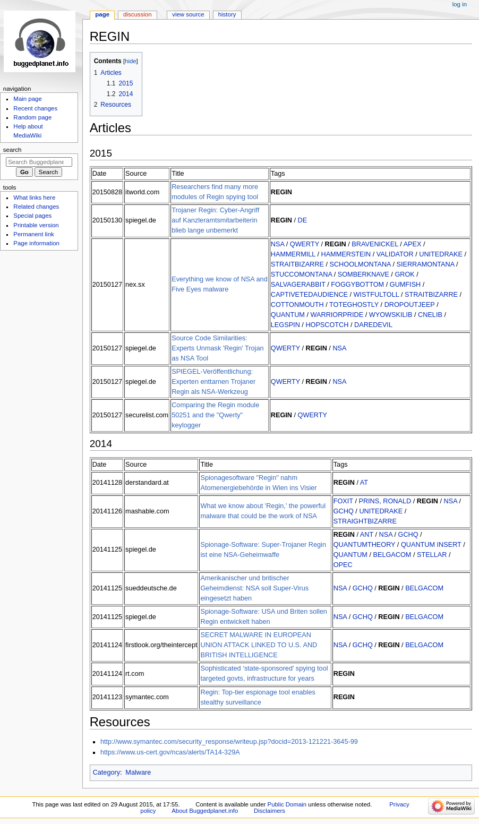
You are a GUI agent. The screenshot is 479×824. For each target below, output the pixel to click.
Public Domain (287, 804)
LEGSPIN (285, 325)
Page (102, 14)
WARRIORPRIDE (337, 315)
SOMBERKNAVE (363, 274)
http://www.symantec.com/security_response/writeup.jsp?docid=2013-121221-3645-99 (229, 741)
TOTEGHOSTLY (354, 304)
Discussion (137, 14)
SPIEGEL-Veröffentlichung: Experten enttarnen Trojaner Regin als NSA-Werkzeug (213, 382)
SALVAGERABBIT (298, 284)
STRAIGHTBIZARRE (365, 521)
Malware (138, 772)
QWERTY (304, 244)
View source (188, 14)
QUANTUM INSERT (431, 544)
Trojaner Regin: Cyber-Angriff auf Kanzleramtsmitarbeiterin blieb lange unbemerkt (215, 220)
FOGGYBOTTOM (357, 284)
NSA (277, 244)
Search (12, 150)
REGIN (281, 192)
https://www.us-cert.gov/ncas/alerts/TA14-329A (170, 752)
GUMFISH (405, 284)
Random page (32, 117)
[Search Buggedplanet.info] (39, 162)
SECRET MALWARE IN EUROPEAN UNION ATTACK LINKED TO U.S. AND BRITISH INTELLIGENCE (258, 645)
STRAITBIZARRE (297, 264)
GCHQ (343, 511)
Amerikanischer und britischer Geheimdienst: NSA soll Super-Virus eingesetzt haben (254, 588)
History (227, 14)
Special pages (32, 215)
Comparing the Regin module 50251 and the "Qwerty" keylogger (215, 415)
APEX (413, 244)
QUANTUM (288, 315)
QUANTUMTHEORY (364, 544)
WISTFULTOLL (376, 294)
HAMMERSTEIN (346, 254)
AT (364, 482)
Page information (36, 243)
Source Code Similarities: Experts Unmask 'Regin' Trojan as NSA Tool (217, 348)
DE (302, 220)
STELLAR (432, 555)
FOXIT (343, 501)
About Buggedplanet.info (205, 811)
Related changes (36, 206)
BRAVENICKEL (375, 244)
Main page (27, 99)
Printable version (35, 225)
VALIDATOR (395, 254)
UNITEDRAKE (441, 254)
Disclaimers (269, 811)
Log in (459, 4)
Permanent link (33, 234)
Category (106, 772)
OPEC (343, 565)
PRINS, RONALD (384, 501)
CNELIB (430, 315)
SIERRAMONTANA (425, 264)
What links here (34, 197)
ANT (366, 534)
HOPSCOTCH (326, 325)
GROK (404, 274)
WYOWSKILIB (391, 315)
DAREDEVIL (373, 325)
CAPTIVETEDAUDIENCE (309, 294)
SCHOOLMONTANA (359, 264)
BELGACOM (392, 555)
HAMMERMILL (293, 254)
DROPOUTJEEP (409, 304)
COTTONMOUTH (297, 304)
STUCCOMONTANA (301, 274)
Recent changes (35, 108)
